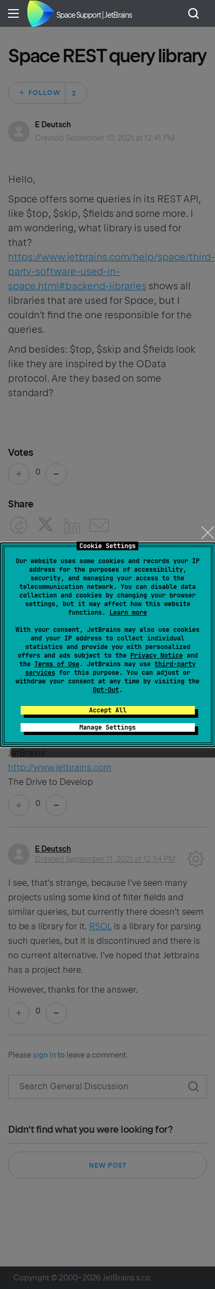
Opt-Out (106, 690)
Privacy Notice (156, 655)
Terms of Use (56, 664)
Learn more (128, 612)
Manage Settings (107, 727)
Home (40, 13)
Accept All (108, 710)
